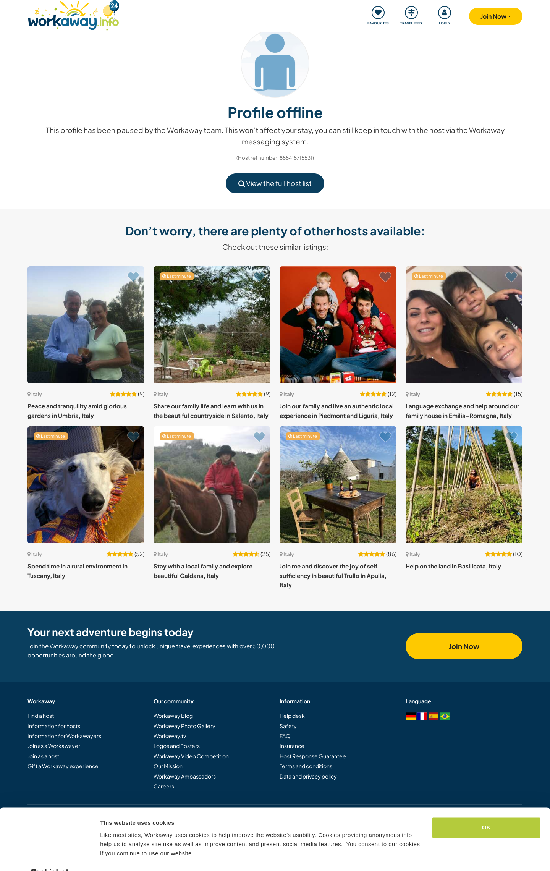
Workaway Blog (173, 715)
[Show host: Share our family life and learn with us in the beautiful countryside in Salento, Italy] (212, 324)
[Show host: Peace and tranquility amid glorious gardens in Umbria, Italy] (86, 324)
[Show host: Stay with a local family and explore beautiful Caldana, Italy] (212, 484)
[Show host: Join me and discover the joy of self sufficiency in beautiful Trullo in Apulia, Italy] (338, 484)
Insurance (292, 745)
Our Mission (168, 766)
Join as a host (43, 756)
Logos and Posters (177, 745)
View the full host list (275, 183)
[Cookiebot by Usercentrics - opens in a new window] (49, 856)
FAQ (285, 735)
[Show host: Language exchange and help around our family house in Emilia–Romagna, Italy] (464, 324)
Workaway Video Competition (191, 756)
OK (486, 809)
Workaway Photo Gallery (184, 725)
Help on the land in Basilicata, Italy (453, 566)
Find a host (41, 715)
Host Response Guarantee (313, 756)
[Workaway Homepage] (74, 14)
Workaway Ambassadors (185, 776)
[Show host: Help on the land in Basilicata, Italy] (464, 484)
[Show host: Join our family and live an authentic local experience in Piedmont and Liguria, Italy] (338, 324)
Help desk (292, 715)
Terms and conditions (306, 766)
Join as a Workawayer (54, 745)
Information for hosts (54, 725)
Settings (111, 856)
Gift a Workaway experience (63, 766)
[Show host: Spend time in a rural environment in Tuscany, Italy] (86, 484)
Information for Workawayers (64, 735)
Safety (288, 725)
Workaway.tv (170, 735)
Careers (164, 786)
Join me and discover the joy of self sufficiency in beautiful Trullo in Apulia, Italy (333, 575)
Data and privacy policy (308, 776)
